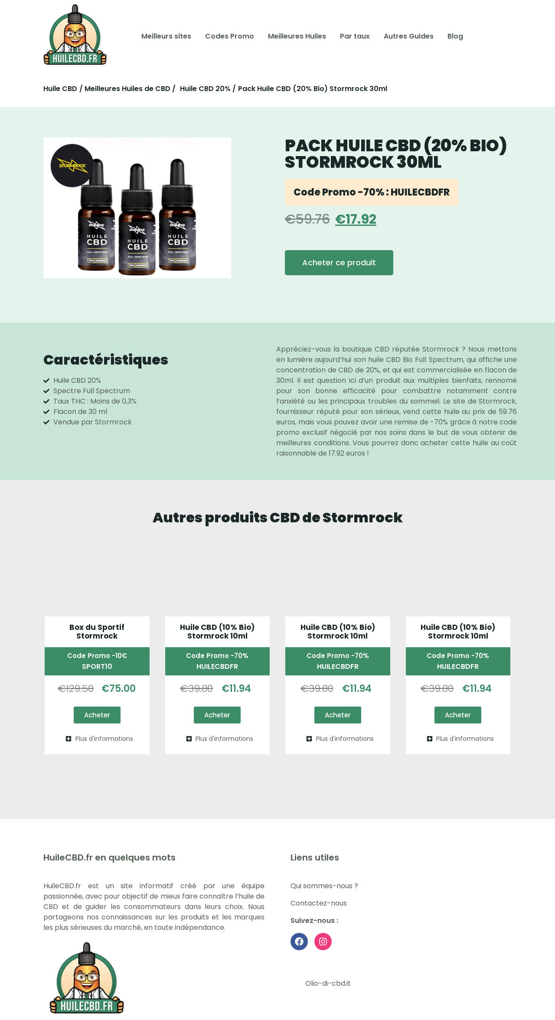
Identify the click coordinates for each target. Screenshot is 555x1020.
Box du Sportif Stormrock (96, 631)
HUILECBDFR (217, 666)
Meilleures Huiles (297, 36)
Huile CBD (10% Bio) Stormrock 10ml (217, 631)
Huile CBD (60, 89)
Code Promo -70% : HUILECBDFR (372, 192)
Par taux (355, 36)
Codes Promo (229, 36)
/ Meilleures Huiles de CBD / (127, 89)
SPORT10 (97, 666)
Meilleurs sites (166, 36)
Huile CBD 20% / (208, 89)
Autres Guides (409, 36)
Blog (455, 36)
